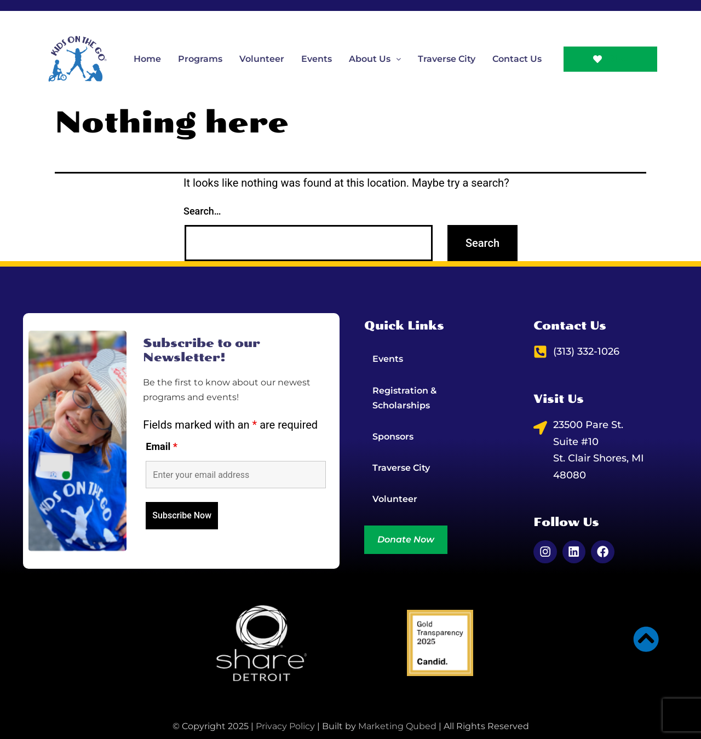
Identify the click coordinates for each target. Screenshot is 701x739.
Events (316, 59)
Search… (202, 211)
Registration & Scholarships (404, 398)
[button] (375, 58)
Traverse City (446, 59)
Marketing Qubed (397, 725)
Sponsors (392, 436)
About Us (375, 59)
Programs (200, 59)
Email (161, 446)
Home (147, 59)
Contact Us (517, 59)
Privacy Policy (285, 725)
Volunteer (261, 59)
